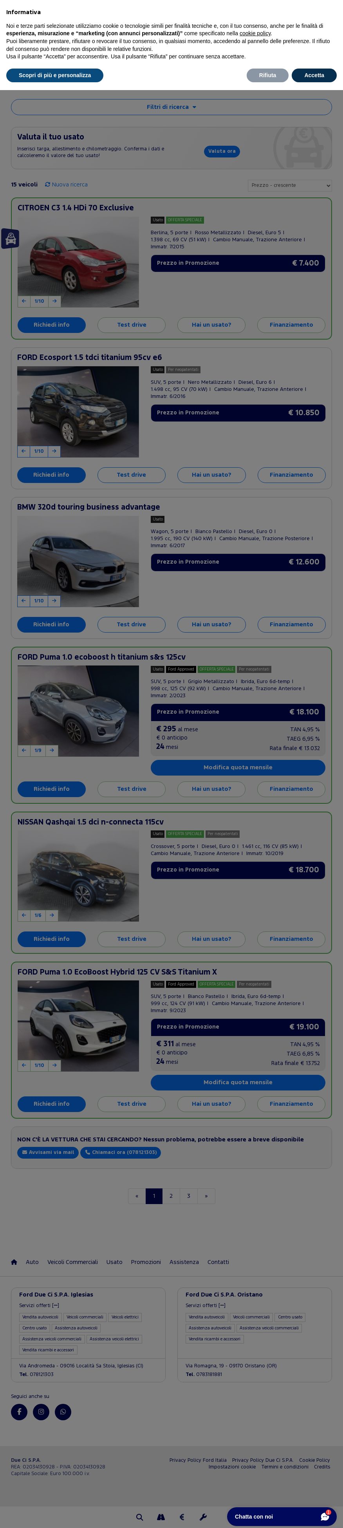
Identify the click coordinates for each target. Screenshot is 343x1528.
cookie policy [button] (255, 33)
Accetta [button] (314, 75)
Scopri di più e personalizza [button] (55, 75)
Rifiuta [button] (267, 75)
